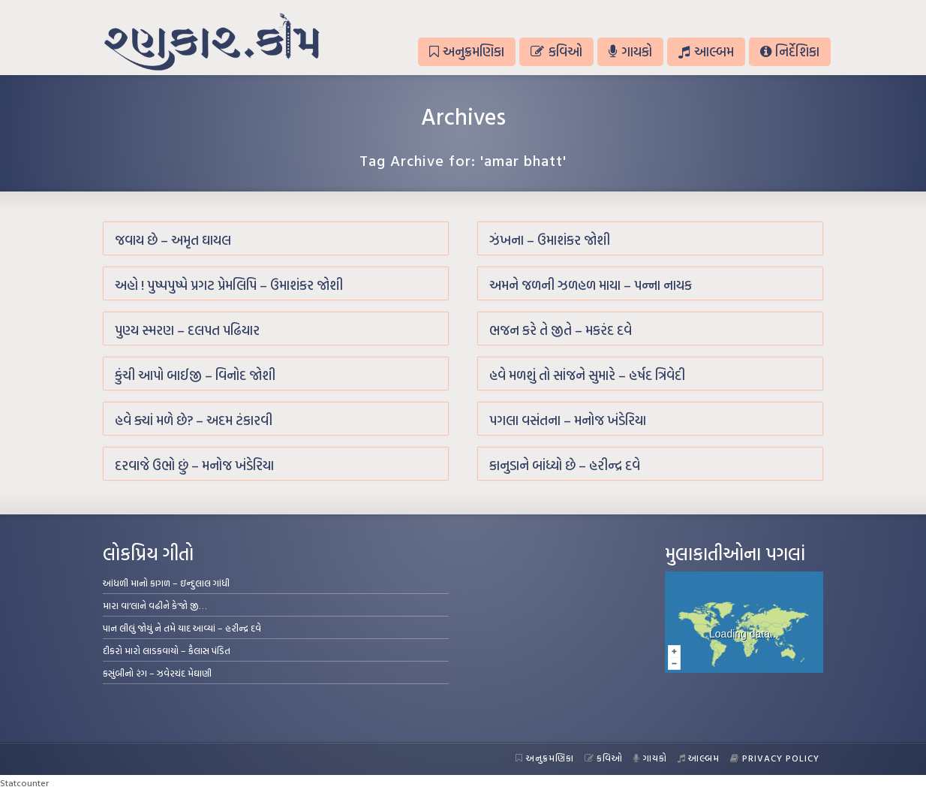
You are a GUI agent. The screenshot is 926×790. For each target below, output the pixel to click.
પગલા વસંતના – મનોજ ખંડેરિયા (567, 420)
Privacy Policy (774, 757)
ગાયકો (630, 51)
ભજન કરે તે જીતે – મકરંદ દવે (560, 330)
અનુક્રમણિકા (466, 51)
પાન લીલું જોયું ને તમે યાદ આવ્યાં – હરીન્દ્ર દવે (182, 628)
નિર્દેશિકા (789, 51)
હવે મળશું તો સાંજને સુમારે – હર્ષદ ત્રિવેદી (587, 375)
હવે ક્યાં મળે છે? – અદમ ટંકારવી (193, 420)
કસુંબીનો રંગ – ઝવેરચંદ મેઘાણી (157, 673)
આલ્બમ (705, 51)
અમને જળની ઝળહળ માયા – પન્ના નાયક (590, 285)
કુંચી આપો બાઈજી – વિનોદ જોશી (195, 375)
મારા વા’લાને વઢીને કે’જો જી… (155, 605)
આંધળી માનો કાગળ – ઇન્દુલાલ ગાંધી (166, 582)
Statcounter (24, 782)
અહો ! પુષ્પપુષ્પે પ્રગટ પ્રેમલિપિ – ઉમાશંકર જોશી (229, 285)
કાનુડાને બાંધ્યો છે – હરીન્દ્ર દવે (564, 465)
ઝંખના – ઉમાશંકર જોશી (549, 240)
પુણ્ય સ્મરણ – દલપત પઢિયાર (187, 330)
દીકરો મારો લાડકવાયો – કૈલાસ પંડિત (166, 650)
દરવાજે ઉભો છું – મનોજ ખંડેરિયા (194, 465)
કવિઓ (556, 51)
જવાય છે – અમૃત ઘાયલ (173, 240)
